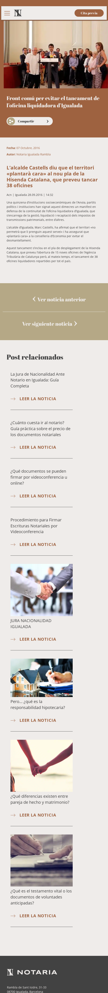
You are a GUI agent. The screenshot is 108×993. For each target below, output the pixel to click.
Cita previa (89, 13)
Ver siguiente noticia (47, 323)
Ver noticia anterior (61, 299)
